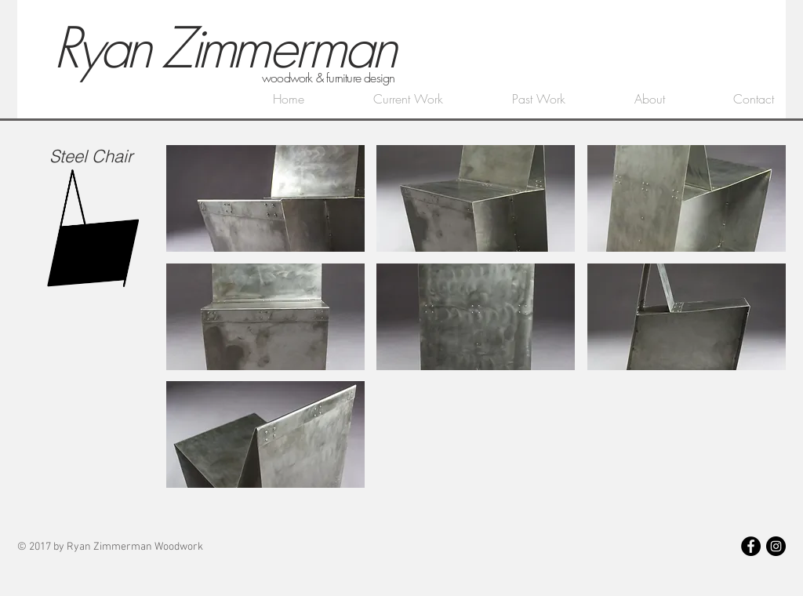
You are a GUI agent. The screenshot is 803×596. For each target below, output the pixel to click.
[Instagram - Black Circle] (776, 546)
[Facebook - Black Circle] (751, 546)
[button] (265, 198)
